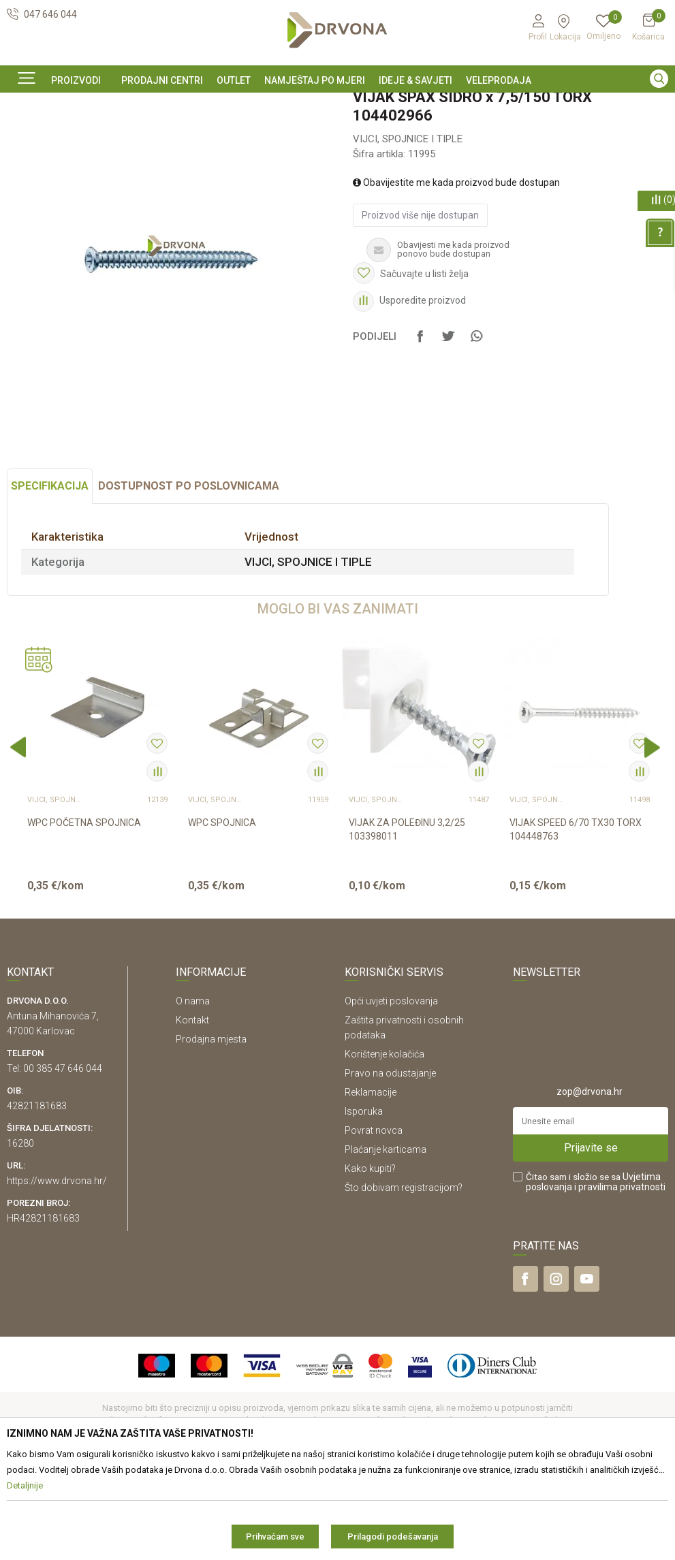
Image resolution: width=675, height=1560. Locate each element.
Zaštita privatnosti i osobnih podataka (404, 1120)
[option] (337, 104)
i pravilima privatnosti (619, 1279)
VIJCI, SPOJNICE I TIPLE (233, 135)
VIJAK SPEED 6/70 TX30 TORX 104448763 (575, 922)
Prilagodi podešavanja (392, 1536)
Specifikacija (50, 578)
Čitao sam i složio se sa (595, 1274)
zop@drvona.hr (589, 1184)
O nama (193, 1093)
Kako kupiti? (370, 1261)
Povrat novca (374, 1222)
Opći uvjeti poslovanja (391, 1093)
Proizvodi (25, 135)
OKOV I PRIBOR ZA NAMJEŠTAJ (116, 135)
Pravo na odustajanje (390, 1165)
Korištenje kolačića (384, 1146)
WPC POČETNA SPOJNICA (84, 915)
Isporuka (364, 1203)
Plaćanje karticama (385, 1242)
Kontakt (192, 1112)
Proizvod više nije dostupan (420, 307)
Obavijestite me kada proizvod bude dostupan (456, 275)
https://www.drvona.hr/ (57, 1273)
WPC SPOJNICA (222, 915)
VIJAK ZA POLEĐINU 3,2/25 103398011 (407, 922)
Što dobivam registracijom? (403, 1280)
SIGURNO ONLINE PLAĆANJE (336, 105)
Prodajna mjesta (211, 1131)
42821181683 (37, 1198)
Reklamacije (370, 1184)
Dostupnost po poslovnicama (188, 578)
